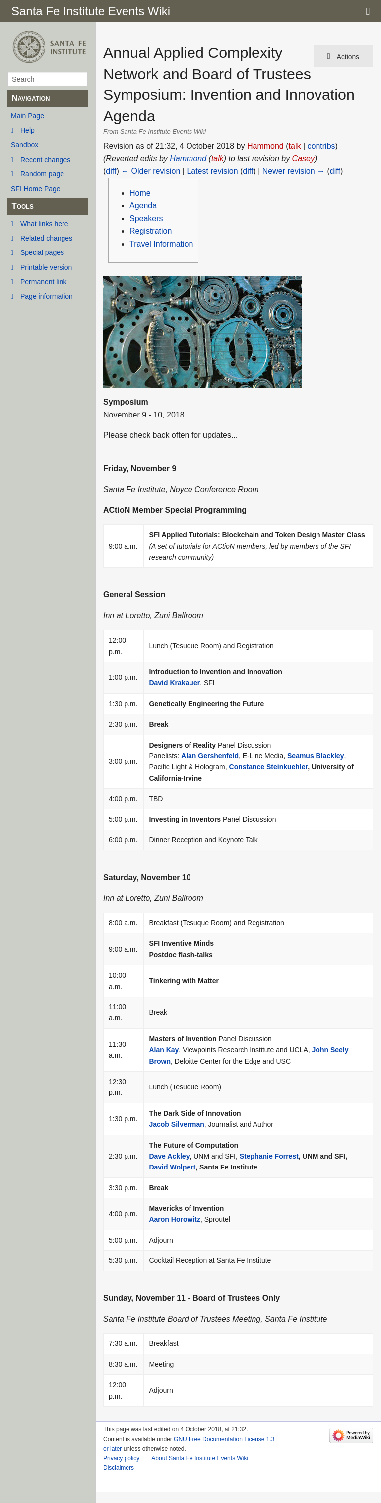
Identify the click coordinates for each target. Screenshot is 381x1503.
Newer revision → (293, 171)
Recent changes (45, 160)
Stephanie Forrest (269, 1156)
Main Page (27, 116)
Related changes (46, 238)
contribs (321, 146)
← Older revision (150, 171)
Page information (46, 296)
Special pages (42, 252)
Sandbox (24, 145)
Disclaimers (118, 1467)
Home (140, 193)
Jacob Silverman (176, 1124)
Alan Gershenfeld (210, 756)
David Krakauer (174, 683)
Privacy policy (121, 1458)
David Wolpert (172, 1167)
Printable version (46, 267)
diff (111, 171)
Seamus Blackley (315, 756)
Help (27, 130)
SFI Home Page (36, 189)
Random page (42, 174)
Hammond (188, 158)
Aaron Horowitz (174, 1219)
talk (295, 146)
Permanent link (43, 282)
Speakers (146, 218)
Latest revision (212, 171)
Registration (150, 231)
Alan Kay (164, 1050)
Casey (303, 158)
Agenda (143, 205)
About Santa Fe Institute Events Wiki (199, 1458)
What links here (44, 224)
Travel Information (161, 244)
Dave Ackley (169, 1156)
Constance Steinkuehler (268, 767)
